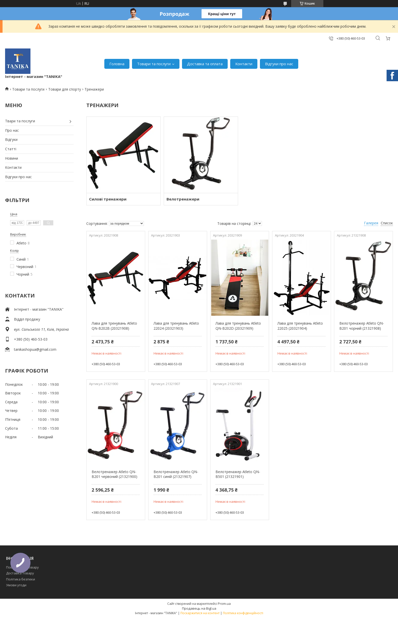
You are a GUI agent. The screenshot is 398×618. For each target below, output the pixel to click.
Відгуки (11, 139)
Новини (11, 158)
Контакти (243, 63)
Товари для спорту (64, 89)
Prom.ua (224, 603)
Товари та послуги (154, 63)
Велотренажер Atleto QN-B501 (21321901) (237, 474)
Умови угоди (16, 585)
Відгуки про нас (279, 63)
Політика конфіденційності (243, 613)
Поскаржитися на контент (200, 613)
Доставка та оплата (205, 63)
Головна (116, 63)
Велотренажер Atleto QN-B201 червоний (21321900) (114, 474)
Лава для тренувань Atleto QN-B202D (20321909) (238, 326)
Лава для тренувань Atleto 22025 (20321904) (300, 326)
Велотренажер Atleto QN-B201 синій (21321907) (176, 474)
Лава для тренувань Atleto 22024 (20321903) (176, 326)
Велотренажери (183, 199)
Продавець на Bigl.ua (199, 608)
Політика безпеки (20, 579)
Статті (10, 148)
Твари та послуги (20, 121)
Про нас (12, 130)
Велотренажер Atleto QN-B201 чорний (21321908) (361, 326)
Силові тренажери (107, 199)
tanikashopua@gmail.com (35, 349)
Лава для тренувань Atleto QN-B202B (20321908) (114, 326)
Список (387, 223)
